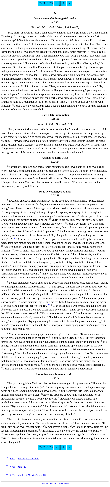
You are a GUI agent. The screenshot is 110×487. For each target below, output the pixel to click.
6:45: (12, 467)
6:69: (12, 475)
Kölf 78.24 (34, 458)
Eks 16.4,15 (23, 458)
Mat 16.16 (22, 475)
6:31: (12, 458)
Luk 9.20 (42, 475)
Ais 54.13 (22, 467)
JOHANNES (46, 3)
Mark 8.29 (32, 475)
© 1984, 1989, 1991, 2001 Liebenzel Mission (55, 483)
